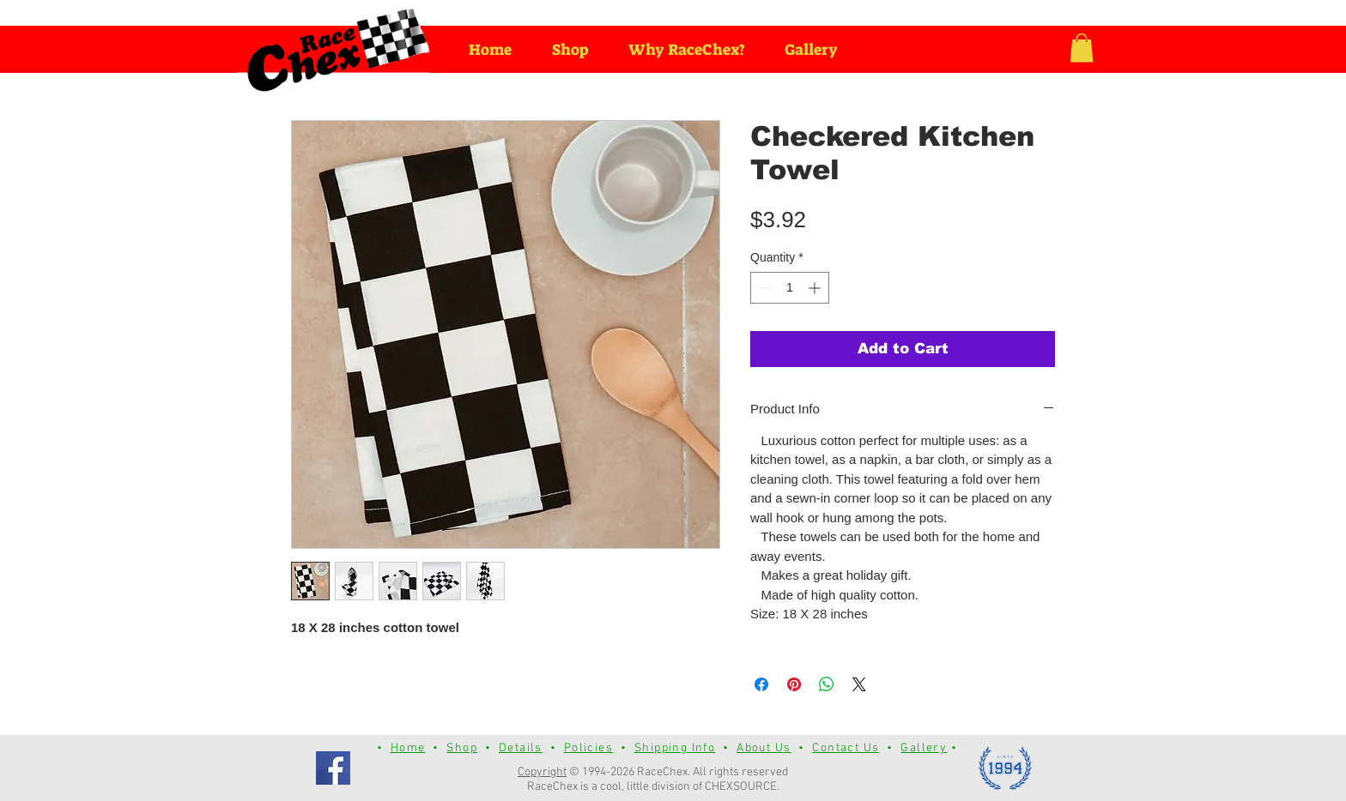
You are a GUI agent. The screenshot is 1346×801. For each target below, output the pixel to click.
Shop (461, 748)
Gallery (923, 748)
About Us (764, 748)
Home (408, 748)
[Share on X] (859, 684)
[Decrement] (763, 288)
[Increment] (816, 288)
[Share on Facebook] (761, 684)
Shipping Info (674, 748)
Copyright (542, 772)
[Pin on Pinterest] (794, 684)
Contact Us (845, 748)
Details (521, 748)
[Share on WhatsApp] (826, 684)
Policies (588, 748)
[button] (1082, 47)
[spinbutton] (789, 288)
